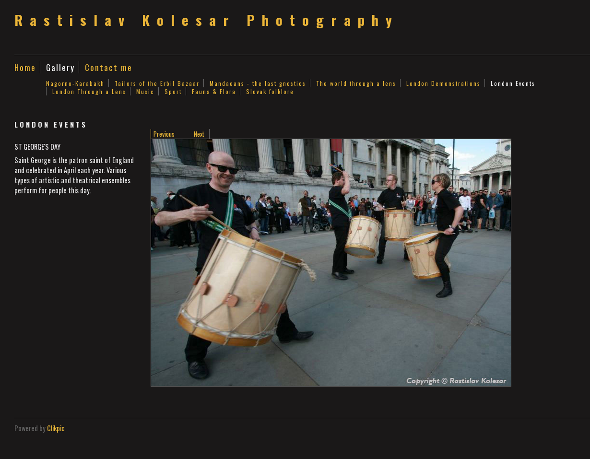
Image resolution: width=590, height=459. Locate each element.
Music (145, 91)
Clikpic (56, 428)
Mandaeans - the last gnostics (258, 83)
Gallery (60, 67)
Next (199, 134)
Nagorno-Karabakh (75, 83)
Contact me (108, 67)
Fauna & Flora (214, 91)
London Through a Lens (89, 91)
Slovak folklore (270, 91)
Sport (173, 91)
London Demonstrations (443, 83)
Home (25, 67)
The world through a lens (356, 83)
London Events (513, 83)
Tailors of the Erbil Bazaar (157, 83)
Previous (164, 134)
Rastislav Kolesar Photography (206, 20)
